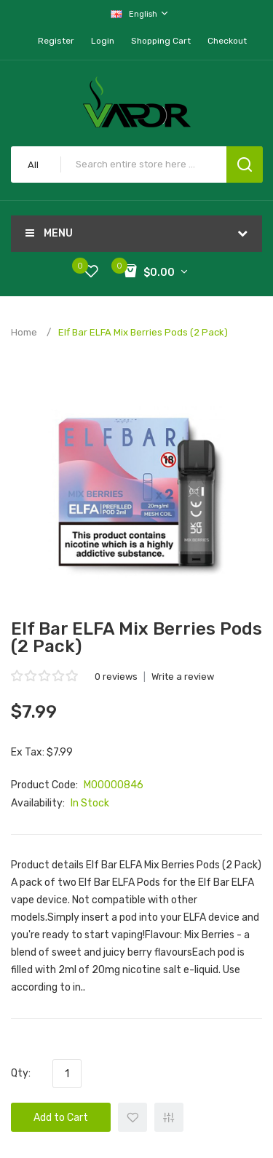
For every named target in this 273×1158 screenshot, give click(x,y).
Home (24, 332)
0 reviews (116, 676)
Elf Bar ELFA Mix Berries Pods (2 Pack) (143, 332)
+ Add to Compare (168, 1117)
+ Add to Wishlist (132, 1117)
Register (56, 41)
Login (102, 41)
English (140, 13)
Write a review (182, 676)
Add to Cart (60, 1117)
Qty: (21, 1073)
